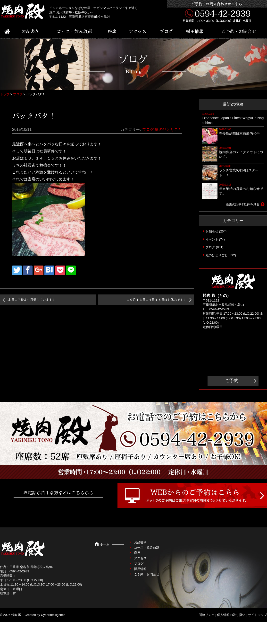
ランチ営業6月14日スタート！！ (239, 172)
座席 (112, 31)
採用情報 (194, 31)
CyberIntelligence (53, 615)
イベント (212, 239)
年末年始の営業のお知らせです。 (241, 191)
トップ (4, 94)
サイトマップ (257, 615)
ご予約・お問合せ (238, 31)
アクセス (137, 31)
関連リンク (207, 615)
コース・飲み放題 (74, 31)
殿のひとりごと (168, 129)
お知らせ (212, 231)
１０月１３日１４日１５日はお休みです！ (156, 300)
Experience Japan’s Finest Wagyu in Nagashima (233, 120)
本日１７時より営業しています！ (31, 300)
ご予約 (231, 380)
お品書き (30, 31)
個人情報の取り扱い (231, 615)
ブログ (166, 31)
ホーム (104, 544)
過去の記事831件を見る (242, 204)
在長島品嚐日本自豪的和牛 (239, 133)
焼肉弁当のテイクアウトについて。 (241, 154)
